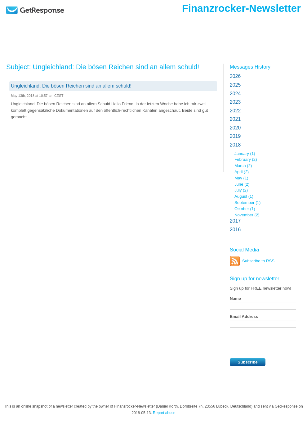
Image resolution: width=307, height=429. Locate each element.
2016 (235, 229)
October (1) (244, 208)
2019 (235, 136)
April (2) (241, 171)
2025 (235, 85)
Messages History (250, 67)
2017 (235, 221)
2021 (235, 119)
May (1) (241, 178)
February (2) (245, 159)
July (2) (241, 190)
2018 (235, 144)
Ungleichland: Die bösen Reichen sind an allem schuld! (71, 85)
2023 (235, 102)
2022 (235, 110)
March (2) (243, 165)
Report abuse (164, 413)
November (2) (247, 215)
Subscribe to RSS (258, 261)
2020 (235, 127)
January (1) (244, 153)
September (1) (247, 202)
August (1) (243, 196)
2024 (235, 93)
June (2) (241, 184)
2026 (235, 76)
